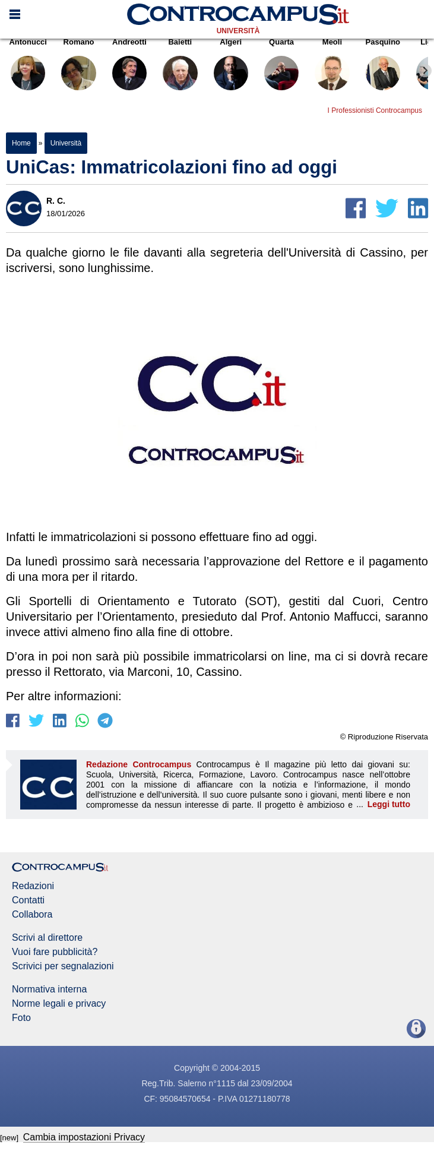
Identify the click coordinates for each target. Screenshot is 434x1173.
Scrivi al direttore (47, 938)
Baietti (180, 66)
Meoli (332, 66)
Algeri (231, 66)
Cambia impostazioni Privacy (84, 1137)
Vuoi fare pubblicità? (54, 952)
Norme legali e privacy (59, 1003)
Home (21, 143)
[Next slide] (425, 70)
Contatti (28, 900)
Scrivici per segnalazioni (63, 966)
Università (238, 31)
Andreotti (129, 66)
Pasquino (383, 66)
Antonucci (28, 66)
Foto (21, 1018)
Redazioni (33, 886)
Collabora (32, 914)
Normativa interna (49, 989)
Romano (78, 66)
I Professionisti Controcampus (375, 110)
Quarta (281, 66)
